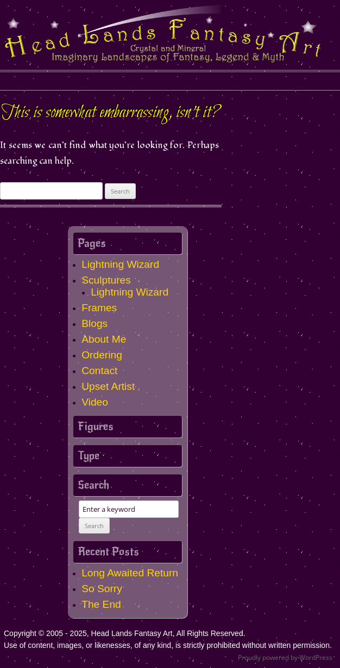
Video (94, 402)
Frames (99, 307)
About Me (103, 339)
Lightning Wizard (120, 264)
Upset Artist (108, 386)
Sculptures (106, 280)
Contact (99, 370)
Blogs (94, 323)
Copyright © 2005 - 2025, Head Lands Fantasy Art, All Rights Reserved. (124, 633)
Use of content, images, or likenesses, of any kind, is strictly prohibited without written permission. (168, 645)
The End (101, 604)
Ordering (101, 355)
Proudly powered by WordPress (285, 657)
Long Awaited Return (129, 573)
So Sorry (101, 588)
